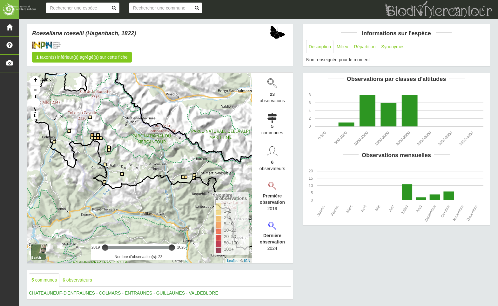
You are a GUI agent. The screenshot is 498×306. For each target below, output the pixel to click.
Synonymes (392, 46)
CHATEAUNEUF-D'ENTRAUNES (62, 293)
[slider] (105, 247)
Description (320, 46)
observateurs (77, 280)
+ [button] (35, 80)
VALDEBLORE (203, 293)
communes (44, 280)
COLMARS (110, 293)
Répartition (365, 46)
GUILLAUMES (170, 293)
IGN (247, 261)
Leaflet (232, 261)
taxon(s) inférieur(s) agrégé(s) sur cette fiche (82, 57)
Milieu (342, 46)
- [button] (35, 90)
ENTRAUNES (138, 293)
